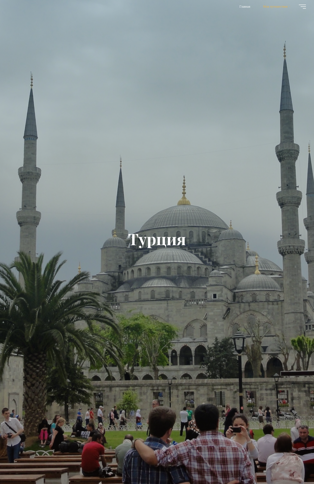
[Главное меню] (302, 7)
